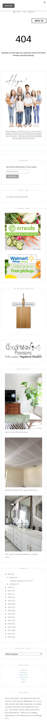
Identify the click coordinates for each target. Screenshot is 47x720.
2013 (9, 627)
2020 (9, 604)
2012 (9, 630)
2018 (9, 610)
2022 (9, 597)
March (12, 577)
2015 (9, 620)
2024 (9, 591)
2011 (9, 634)
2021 (9, 601)
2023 (9, 594)
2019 (9, 607)
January (13, 584)
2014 (9, 624)
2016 (9, 617)
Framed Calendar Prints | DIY (21, 581)
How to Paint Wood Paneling (16, 432)
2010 (9, 637)
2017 (9, 614)
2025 (9, 587)
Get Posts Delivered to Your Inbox (21, 167)
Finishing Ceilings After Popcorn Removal (21, 490)
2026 (9, 574)
